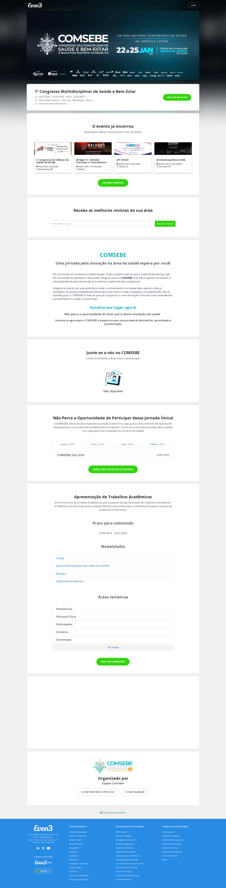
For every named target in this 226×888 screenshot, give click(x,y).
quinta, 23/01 (98, 444)
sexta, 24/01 (127, 444)
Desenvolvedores (170, 856)
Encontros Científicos (79, 876)
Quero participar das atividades (113, 469)
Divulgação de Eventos (126, 840)
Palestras (73, 872)
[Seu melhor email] (102, 224)
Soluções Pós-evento (125, 852)
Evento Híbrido (76, 844)
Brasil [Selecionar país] (43, 871)
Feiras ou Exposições (79, 880)
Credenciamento (123, 880)
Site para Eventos (124, 872)
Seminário (74, 856)
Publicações (121, 832)
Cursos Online (75, 868)
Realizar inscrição (177, 97)
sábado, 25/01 (157, 444)
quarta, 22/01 (68, 444)
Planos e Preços (169, 848)
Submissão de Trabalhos (127, 856)
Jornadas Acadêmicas (79, 864)
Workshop (74, 860)
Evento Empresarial (78, 832)
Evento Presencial (77, 836)
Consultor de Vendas (172, 844)
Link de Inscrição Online (127, 868)
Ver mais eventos (113, 182)
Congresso (74, 848)
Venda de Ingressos (125, 844)
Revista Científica (123, 836)
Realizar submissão (113, 661)
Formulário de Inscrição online (130, 864)
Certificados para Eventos (127, 876)
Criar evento (168, 832)
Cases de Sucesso (170, 836)
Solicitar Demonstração (173, 840)
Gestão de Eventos (124, 848)
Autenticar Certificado (172, 852)
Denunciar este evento (113, 812)
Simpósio (73, 852)
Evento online (75, 840)
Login (193, 5)
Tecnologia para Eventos (127, 860)
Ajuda (164, 860)
